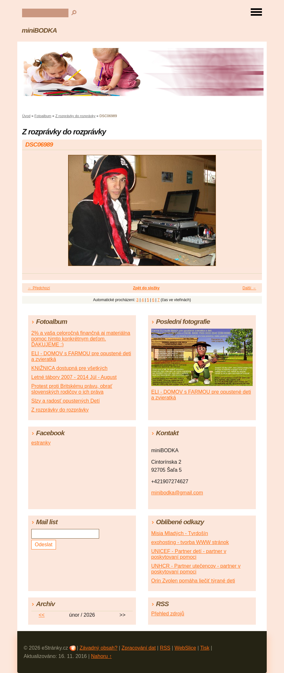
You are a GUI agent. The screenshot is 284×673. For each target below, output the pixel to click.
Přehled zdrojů (167, 613)
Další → (249, 288)
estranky (41, 442)
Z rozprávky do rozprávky (75, 116)
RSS (165, 648)
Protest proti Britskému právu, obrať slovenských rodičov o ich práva (71, 389)
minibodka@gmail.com (177, 492)
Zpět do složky (146, 288)
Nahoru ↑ (101, 656)
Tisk (204, 648)
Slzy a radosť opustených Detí (65, 401)
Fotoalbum (43, 116)
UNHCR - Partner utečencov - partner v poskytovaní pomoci (196, 568)
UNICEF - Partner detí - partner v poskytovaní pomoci (188, 554)
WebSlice (185, 648)
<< (42, 615)
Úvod (26, 116)
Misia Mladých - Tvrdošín (179, 533)
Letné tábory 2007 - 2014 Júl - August (74, 377)
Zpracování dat (139, 648)
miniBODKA (39, 30)
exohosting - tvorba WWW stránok (190, 542)
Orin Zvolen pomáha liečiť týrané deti (193, 580)
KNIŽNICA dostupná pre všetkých (69, 368)
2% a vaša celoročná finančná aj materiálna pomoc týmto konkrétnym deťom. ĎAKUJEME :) (80, 338)
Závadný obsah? (98, 648)
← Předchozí (39, 288)
